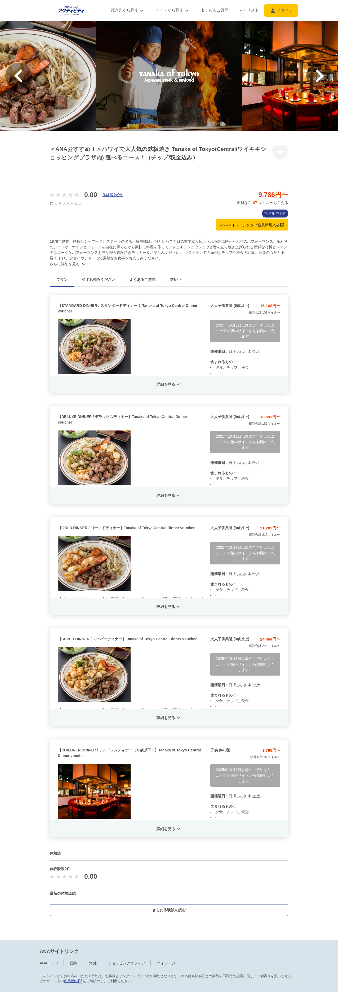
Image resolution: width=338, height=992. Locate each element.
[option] (169, 76)
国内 (74, 963)
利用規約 (73, 981)
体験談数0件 (113, 195)
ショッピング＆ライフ (126, 963)
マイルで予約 (275, 213)
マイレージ (166, 963)
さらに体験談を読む (169, 910)
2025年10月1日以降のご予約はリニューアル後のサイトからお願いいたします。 (245, 330)
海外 (93, 963)
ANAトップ (49, 963)
